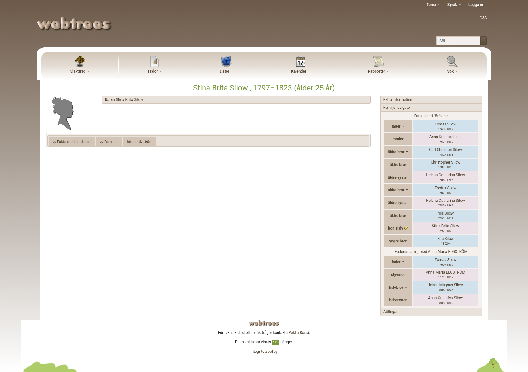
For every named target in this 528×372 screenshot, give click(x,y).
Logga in (475, 5)
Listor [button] (225, 71)
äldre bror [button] (396, 152)
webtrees (264, 323)
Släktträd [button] (78, 71)
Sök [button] (451, 71)
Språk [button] (452, 5)
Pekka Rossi (299, 332)
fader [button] (396, 126)
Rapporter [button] (377, 71)
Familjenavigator (397, 107)
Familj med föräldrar (431, 116)
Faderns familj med (431, 251)
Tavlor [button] (153, 71)
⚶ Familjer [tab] (109, 142)
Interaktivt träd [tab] (139, 142)
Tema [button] (432, 5)
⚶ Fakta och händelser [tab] (72, 142)
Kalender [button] (299, 71)
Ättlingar (390, 312)
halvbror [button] (396, 287)
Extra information (397, 99)
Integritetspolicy (264, 351)
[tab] (236, 100)
